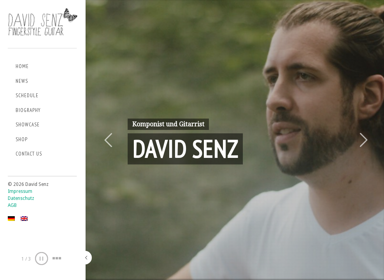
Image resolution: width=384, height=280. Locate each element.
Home (22, 66)
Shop (22, 139)
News (22, 81)
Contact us (29, 153)
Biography (28, 110)
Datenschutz (21, 198)
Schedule (27, 95)
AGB (12, 205)
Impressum (20, 191)
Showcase (28, 124)
